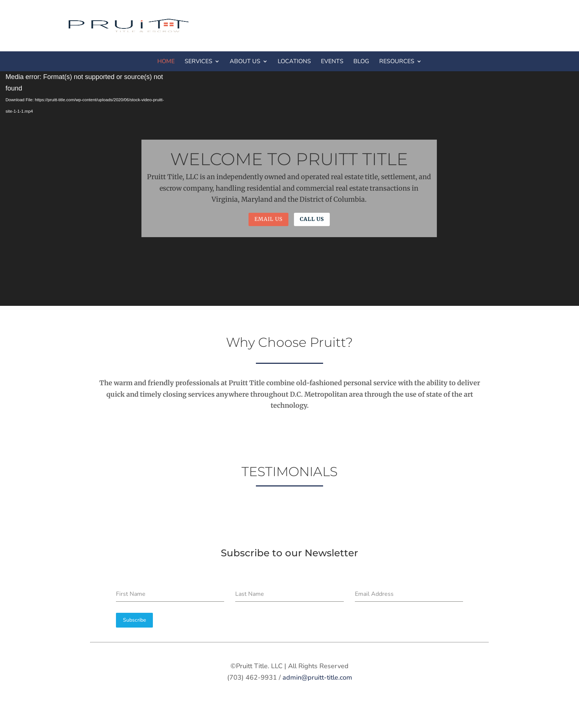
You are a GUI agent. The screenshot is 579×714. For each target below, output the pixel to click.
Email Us (268, 219)
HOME (166, 61)
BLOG (361, 61)
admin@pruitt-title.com (317, 677)
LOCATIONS (294, 61)
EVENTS (332, 61)
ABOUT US (245, 61)
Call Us (311, 219)
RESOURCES (396, 61)
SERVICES (198, 61)
